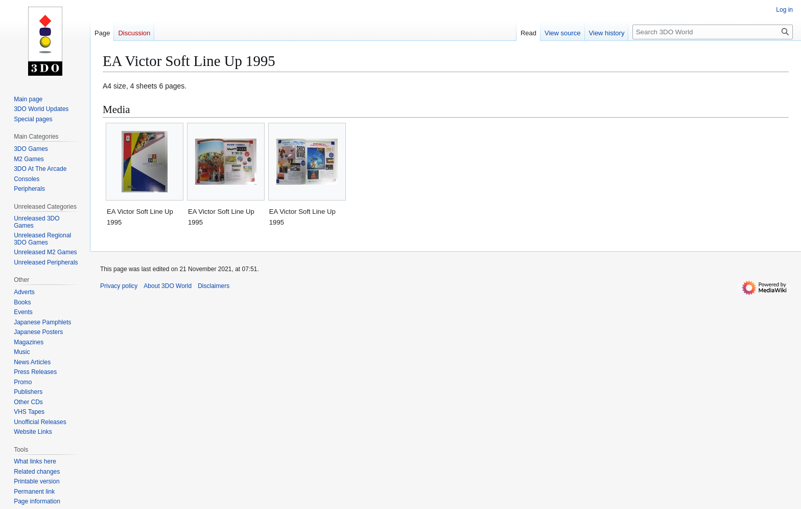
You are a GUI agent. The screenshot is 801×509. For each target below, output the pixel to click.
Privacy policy (118, 286)
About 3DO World (168, 286)
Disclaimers (213, 286)
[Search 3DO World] (712, 32)
